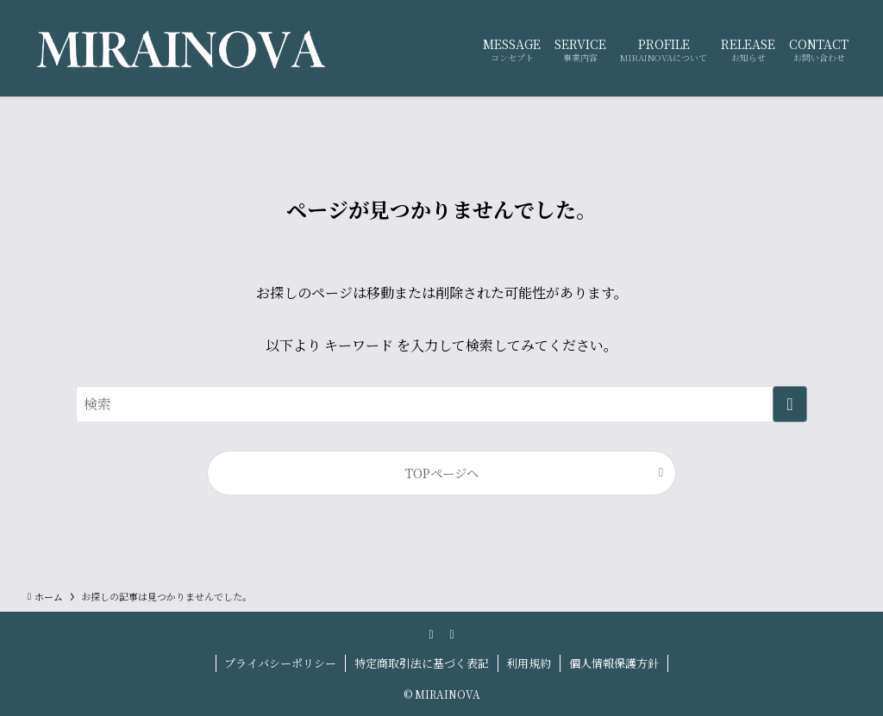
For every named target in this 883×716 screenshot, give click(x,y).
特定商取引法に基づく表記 (421, 663)
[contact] (452, 633)
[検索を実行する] (790, 404)
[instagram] (431, 633)
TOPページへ (442, 473)
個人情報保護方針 (614, 663)
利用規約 (528, 663)
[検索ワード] (441, 404)
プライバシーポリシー (280, 663)
